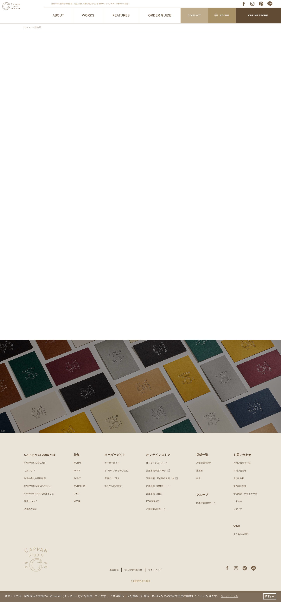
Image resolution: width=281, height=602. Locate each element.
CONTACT (194, 15)
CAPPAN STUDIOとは (36, 472)
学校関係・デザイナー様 (244, 503)
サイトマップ (156, 579)
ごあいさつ (30, 479)
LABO (76, 503)
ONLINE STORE (258, 15)
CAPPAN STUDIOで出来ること (40, 503)
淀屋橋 (198, 479)
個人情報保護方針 (133, 579)
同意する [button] (269, 596)
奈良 (197, 487)
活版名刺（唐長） (154, 503)
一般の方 (235, 510)
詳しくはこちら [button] (231, 595)
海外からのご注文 (112, 495)
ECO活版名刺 (152, 510)
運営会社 (113, 579)
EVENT (77, 487)
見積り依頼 (237, 487)
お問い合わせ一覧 (240, 472)
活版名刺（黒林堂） (155, 495)
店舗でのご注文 (111, 487)
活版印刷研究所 (153, 518)
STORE (222, 15)
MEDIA (76, 510)
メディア (235, 518)
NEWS (76, 479)
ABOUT (58, 15)
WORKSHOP (80, 495)
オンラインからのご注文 (116, 479)
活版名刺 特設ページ (155, 479)
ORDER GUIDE (160, 15)
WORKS (88, 15)
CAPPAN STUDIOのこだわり (39, 495)
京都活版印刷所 (203, 472)
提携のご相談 (238, 495)
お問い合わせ (238, 479)
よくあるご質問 (239, 543)
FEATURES (121, 15)
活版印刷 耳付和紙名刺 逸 (160, 487)
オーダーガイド (111, 472)
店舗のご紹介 (31, 518)
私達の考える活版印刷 (36, 487)
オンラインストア (154, 472)
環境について (31, 510)
